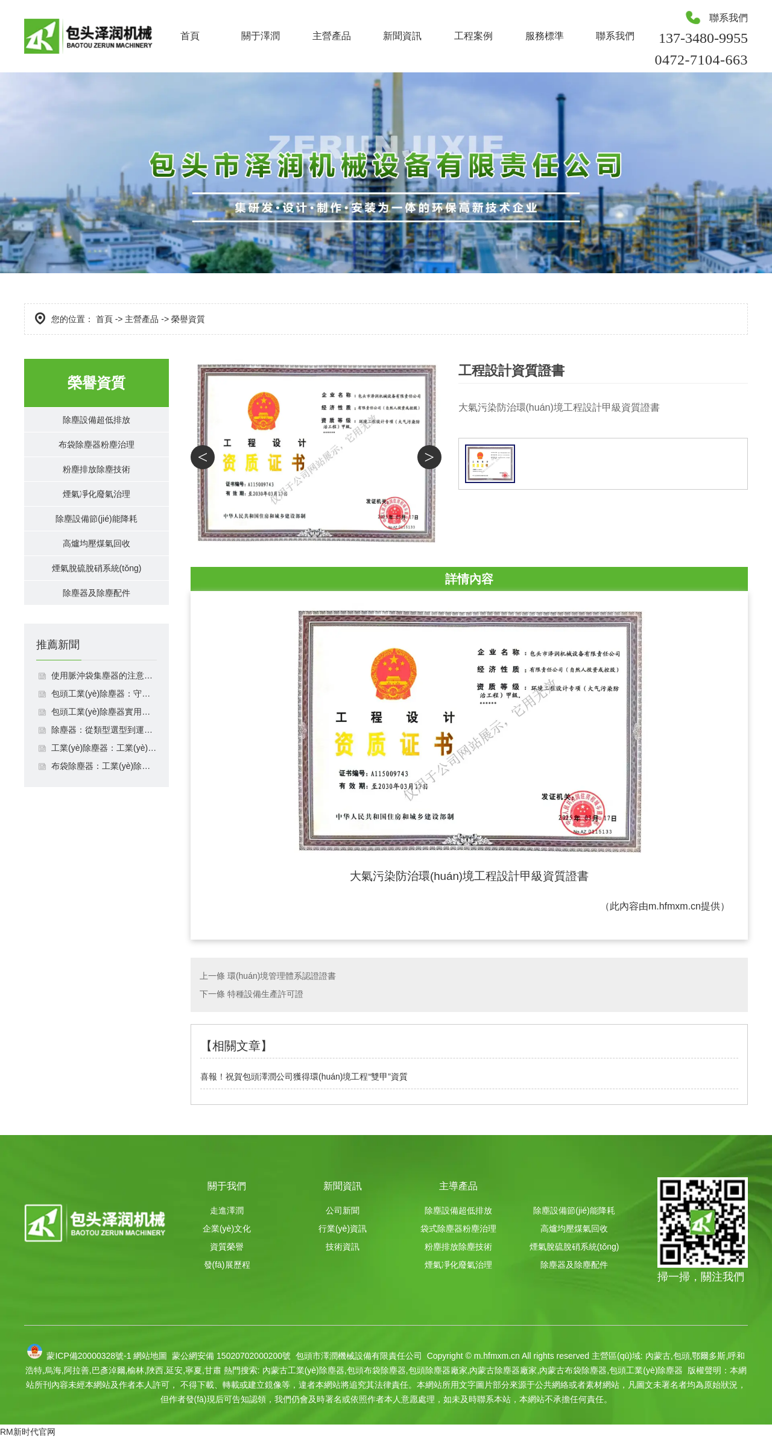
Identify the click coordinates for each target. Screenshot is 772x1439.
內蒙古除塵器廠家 (503, 1370)
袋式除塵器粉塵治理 (458, 1228)
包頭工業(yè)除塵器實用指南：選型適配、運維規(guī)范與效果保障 (104, 760)
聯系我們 (615, 36)
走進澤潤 (227, 1210)
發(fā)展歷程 (227, 1265)
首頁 (190, 36)
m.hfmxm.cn (674, 906)
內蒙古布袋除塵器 (573, 1370)
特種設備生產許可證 (265, 994)
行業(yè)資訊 (342, 1228)
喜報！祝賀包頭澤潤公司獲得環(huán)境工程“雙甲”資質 (304, 1076)
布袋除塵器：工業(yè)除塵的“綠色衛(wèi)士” (104, 814)
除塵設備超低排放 (96, 422)
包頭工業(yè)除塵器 (646, 1370)
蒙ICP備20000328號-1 (88, 1356)
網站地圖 (150, 1356)
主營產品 (331, 36)
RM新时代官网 (27, 1432)
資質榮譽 (227, 1246)
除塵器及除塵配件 (96, 638)
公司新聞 (342, 1210)
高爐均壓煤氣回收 (96, 576)
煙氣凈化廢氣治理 (96, 515)
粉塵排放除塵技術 (96, 484)
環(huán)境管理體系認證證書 (281, 976)
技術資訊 (342, 1246)
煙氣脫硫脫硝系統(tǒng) (96, 607)
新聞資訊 (402, 36)
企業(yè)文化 (227, 1228)
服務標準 (544, 36)
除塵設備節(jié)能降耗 (97, 545)
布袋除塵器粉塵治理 (96, 453)
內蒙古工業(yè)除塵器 (303, 1370)
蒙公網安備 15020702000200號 (230, 1356)
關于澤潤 (260, 36)
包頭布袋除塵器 (376, 1370)
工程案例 (473, 36)
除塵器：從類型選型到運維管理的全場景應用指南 (104, 778)
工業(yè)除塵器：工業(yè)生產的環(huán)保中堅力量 (104, 796)
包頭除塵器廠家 (437, 1370)
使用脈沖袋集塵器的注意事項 (104, 724)
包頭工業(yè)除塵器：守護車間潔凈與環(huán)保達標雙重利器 (104, 742)
